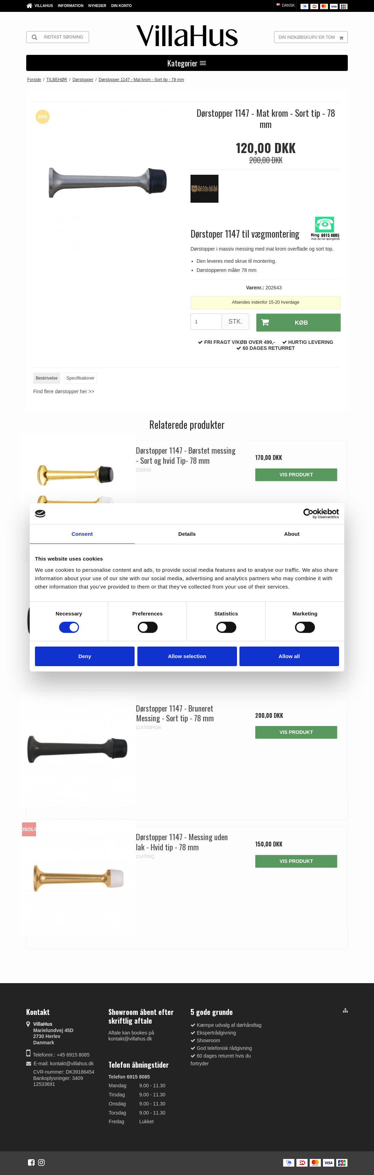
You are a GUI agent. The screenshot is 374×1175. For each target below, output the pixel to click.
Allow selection (187, 656)
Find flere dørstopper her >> (63, 390)
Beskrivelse (47, 377)
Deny (84, 656)
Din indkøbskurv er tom (313, 37)
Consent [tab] (82, 534)
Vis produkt (296, 473)
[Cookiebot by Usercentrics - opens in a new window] (308, 514)
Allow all (289, 656)
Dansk (285, 5)
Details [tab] (187, 534)
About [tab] (292, 534)
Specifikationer (80, 377)
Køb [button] (282, 322)
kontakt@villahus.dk (72, 1062)
